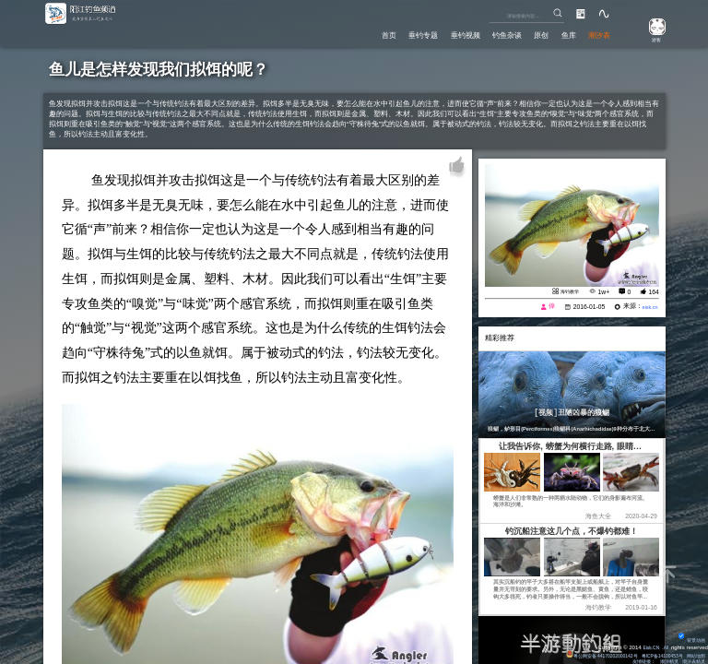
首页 (356, 33)
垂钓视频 (443, 33)
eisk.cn (647, 308)
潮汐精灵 (662, 659)
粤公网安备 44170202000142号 (580, 651)
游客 (649, 39)
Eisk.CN (647, 643)
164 (653, 292)
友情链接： (632, 659)
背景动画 (689, 635)
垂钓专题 (395, 33)
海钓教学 (566, 291)
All (665, 643)
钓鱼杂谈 (490, 33)
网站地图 (694, 651)
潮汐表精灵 (691, 659)
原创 (530, 33)
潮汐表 (596, 33)
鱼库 (561, 33)
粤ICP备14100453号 (652, 651)
